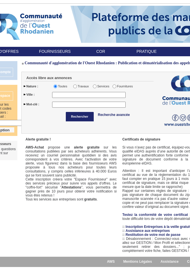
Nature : (32, 86)
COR (100, 51)
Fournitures (124, 86)
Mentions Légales (137, 262)
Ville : (30, 94)
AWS (111, 262)
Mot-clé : (32, 104)
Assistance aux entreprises (148, 231)
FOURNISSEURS (55, 51)
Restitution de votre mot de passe (153, 235)
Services (103, 86)
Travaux (83, 86)
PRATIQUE (146, 51)
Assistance (169, 262)
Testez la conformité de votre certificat (156, 215)
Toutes (62, 86)
